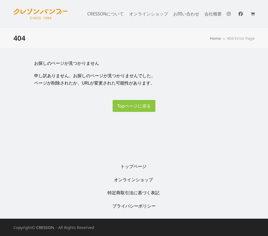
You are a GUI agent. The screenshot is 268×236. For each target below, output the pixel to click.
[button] (254, 14)
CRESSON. (45, 227)
